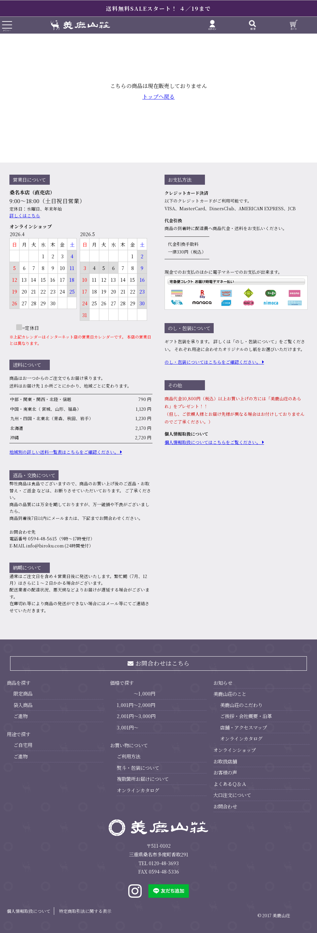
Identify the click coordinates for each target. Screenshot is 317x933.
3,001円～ (127, 727)
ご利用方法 (128, 756)
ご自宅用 (22, 744)
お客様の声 (225, 772)
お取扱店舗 (225, 761)
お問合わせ (225, 806)
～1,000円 (144, 693)
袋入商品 (22, 704)
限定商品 (22, 693)
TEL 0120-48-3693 (159, 863)
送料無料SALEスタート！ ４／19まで (158, 8)
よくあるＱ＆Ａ (229, 783)
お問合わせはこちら (159, 663)
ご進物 (20, 715)
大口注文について (232, 794)
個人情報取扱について (28, 911)
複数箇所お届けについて (143, 778)
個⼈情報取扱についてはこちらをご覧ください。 (213, 442)
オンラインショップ (234, 749)
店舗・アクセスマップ (243, 727)
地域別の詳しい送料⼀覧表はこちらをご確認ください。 (64, 452)
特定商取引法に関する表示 (85, 911)
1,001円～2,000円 (136, 704)
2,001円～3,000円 (136, 715)
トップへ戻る (158, 96)
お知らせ (222, 682)
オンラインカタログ (138, 790)
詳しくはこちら (24, 215)
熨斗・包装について (138, 767)
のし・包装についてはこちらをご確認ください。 (213, 362)
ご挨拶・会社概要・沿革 (246, 715)
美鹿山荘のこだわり (241, 704)
